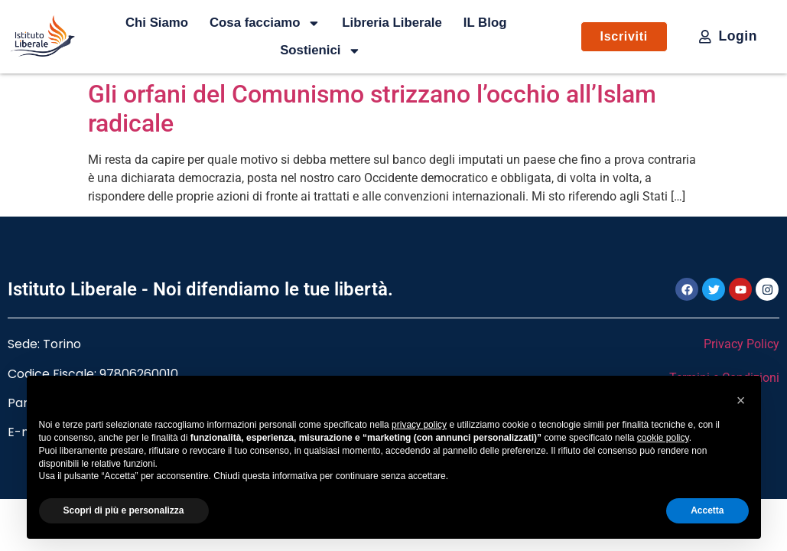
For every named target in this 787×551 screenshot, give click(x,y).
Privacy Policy (741, 344)
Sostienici (320, 50)
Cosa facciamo (265, 23)
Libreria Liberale (392, 22)
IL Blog (485, 22)
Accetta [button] (707, 510)
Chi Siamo (156, 22)
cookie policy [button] (663, 437)
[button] (741, 400)
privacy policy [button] (419, 424)
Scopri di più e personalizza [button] (123, 510)
